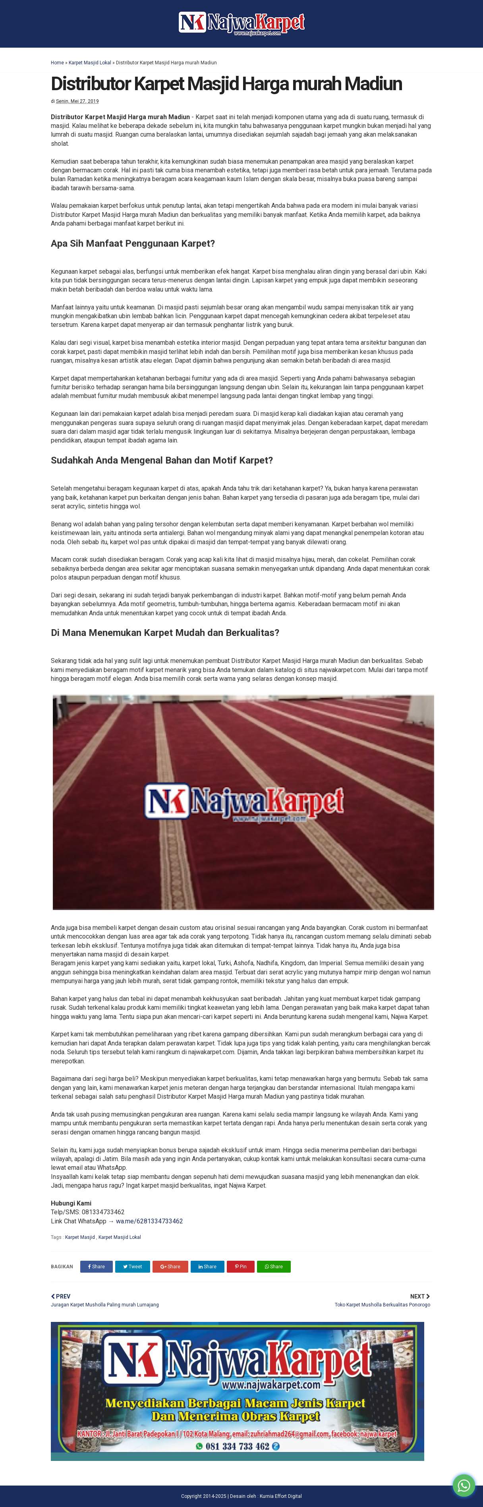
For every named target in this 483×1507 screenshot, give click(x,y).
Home (57, 63)
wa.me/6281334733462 (149, 1221)
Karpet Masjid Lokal (90, 63)
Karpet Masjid (80, 1237)
